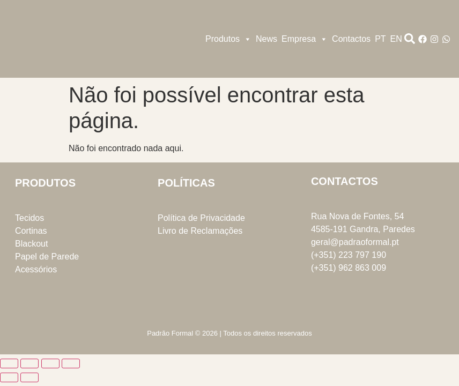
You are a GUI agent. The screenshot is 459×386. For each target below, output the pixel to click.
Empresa (305, 39)
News (266, 38)
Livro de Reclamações (200, 230)
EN (396, 38)
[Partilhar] (50, 363)
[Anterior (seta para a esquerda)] (9, 377)
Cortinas (31, 230)
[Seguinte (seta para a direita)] (29, 377)
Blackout (31, 243)
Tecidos (29, 217)
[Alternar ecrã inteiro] (29, 363)
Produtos (228, 39)
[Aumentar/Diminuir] (9, 363)
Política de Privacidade (201, 217)
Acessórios (36, 269)
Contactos (351, 38)
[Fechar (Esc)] (71, 363)
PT (380, 38)
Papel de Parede (47, 256)
